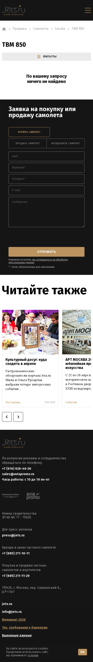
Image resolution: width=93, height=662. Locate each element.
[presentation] (39, 237)
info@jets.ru (12, 612)
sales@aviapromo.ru (18, 474)
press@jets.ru (13, 535)
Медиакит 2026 (14, 620)
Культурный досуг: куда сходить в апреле (26, 362)
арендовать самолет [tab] (65, 143)
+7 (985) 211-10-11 (16, 553)
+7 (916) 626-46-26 (16, 468)
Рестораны (12, 402)
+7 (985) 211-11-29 (16, 576)
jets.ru (7, 604)
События (71, 402)
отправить (46, 252)
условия (33, 655)
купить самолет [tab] (29, 132)
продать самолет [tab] (28, 143)
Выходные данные (17, 635)
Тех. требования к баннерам (24, 627)
